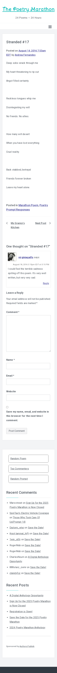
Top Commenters (19, 468)
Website (11, 391)
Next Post (40, 223)
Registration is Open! (21, 611)
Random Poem (18, 458)
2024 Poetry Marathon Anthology (27, 627)
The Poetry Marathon (28, 9)
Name (10, 359)
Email (10, 375)
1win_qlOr (15, 539)
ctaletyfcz (15, 573)
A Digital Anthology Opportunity (26, 595)
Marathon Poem (28, 205)
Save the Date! (36, 527)
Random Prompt (19, 478)
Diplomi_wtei (17, 527)
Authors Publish (27, 646)
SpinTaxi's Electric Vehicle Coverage (29, 513)
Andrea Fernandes (25, 55)
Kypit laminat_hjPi (19, 533)
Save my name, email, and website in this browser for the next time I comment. (27, 416)
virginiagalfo (25, 257)
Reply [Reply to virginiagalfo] (46, 283)
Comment (12, 312)
